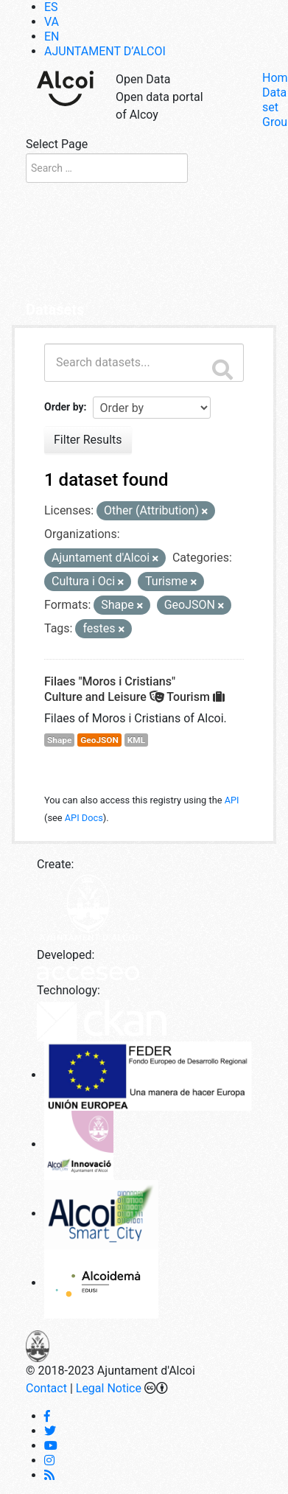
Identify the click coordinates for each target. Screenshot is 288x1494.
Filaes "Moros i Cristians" (109, 681)
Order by (64, 407)
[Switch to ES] (51, 7)
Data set (274, 99)
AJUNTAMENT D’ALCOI (105, 51)
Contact (46, 1388)
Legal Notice (108, 1388)
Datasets (55, 309)
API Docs (84, 817)
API (232, 800)
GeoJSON (99, 740)
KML (136, 740)
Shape (59, 740)
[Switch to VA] (51, 22)
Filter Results (88, 440)
